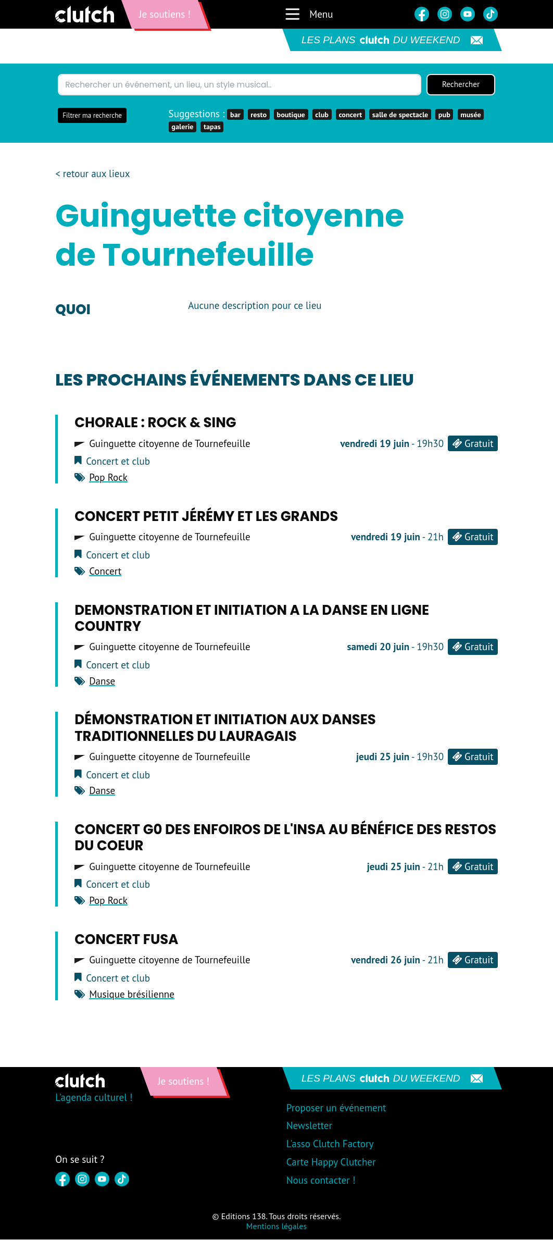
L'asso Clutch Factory (330, 1144)
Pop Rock (108, 478)
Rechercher (461, 85)
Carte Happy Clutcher (331, 1162)
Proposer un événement (336, 1108)
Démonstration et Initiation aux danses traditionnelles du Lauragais (225, 728)
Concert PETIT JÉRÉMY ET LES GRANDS (206, 516)
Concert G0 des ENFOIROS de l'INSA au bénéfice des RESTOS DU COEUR (285, 838)
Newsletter (309, 1126)
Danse (102, 681)
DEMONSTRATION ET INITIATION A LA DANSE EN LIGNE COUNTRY (251, 618)
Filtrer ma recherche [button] (92, 115)
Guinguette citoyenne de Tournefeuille (169, 444)
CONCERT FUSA (126, 940)
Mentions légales (276, 1226)
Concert (105, 571)
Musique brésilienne (131, 994)
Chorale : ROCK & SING (155, 423)
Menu (308, 14)
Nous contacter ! (321, 1180)
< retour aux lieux (92, 174)
